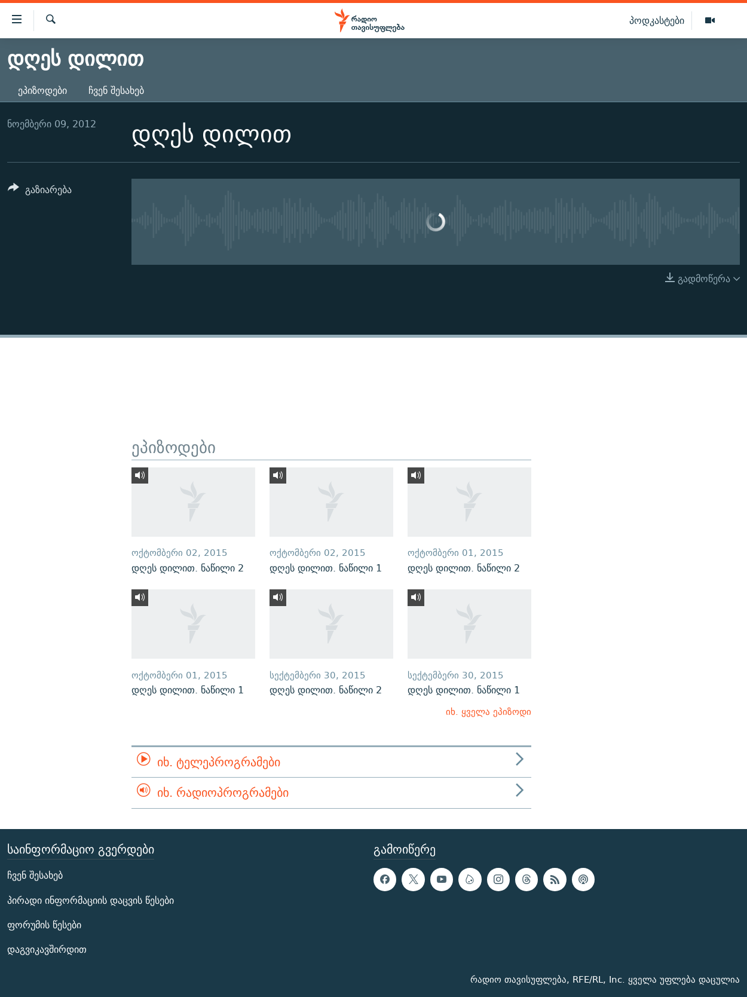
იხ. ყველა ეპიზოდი (488, 711)
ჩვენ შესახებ (116, 90)
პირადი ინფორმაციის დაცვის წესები (90, 899)
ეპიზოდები (42, 90)
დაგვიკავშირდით (47, 949)
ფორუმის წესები (44, 925)
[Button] (40, 191)
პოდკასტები (656, 20)
